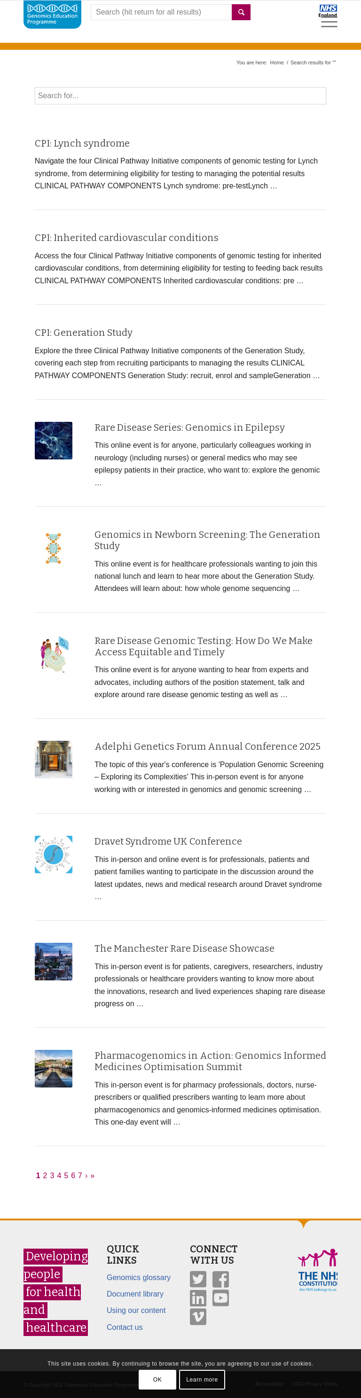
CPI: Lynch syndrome (82, 143)
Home (277, 62)
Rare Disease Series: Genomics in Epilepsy (189, 427)
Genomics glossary (139, 1278)
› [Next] (86, 1176)
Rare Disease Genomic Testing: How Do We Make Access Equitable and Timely (203, 646)
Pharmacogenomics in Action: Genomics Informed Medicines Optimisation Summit (210, 1061)
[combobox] (171, 12)
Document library (135, 1294)
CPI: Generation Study (84, 332)
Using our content (136, 1310)
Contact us (124, 1327)
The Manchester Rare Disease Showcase (184, 948)
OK (157, 1379)
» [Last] (92, 1176)
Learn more (202, 1379)
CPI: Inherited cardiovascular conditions (127, 237)
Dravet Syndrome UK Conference (168, 841)
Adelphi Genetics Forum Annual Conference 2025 (207, 746)
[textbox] (181, 95)
